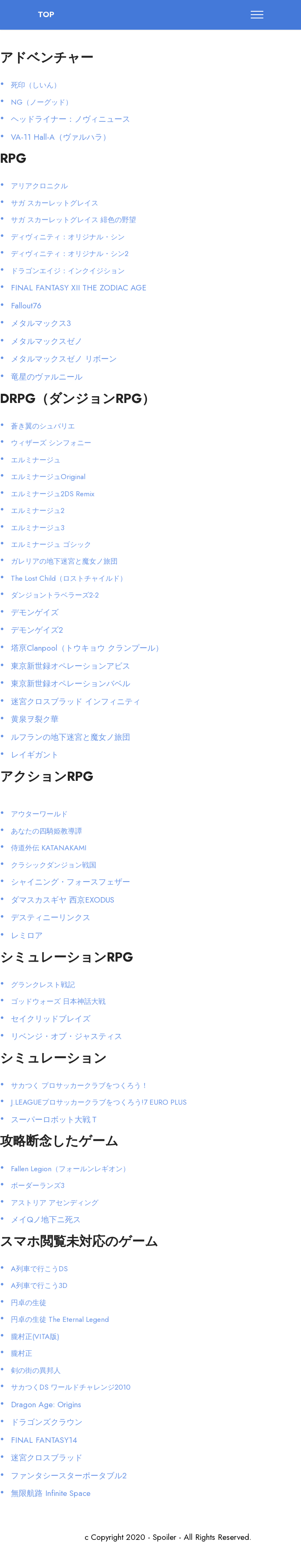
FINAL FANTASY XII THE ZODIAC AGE (79, 287)
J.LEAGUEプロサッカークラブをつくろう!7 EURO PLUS (99, 1102)
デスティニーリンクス (50, 917)
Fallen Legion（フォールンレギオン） (70, 1168)
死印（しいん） (36, 85)
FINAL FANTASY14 (44, 1440)
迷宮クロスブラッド (46, 1457)
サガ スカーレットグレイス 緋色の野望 (73, 219)
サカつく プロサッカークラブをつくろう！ (79, 1085)
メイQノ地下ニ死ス (46, 1219)
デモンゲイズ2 (37, 630)
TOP (46, 15)
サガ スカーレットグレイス (54, 203)
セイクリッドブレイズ (50, 1018)
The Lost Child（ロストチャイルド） (69, 578)
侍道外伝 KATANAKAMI (49, 847)
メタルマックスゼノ (46, 341)
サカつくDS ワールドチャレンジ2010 (71, 1387)
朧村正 (21, 1353)
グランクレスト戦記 (43, 984)
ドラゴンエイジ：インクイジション (68, 270)
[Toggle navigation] (257, 14)
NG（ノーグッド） (41, 102)
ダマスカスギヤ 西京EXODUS (62, 900)
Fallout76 (26, 305)
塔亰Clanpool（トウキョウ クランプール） (87, 648)
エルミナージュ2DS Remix (52, 493)
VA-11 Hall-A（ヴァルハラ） (61, 137)
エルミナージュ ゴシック (51, 544)
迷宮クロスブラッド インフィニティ (76, 701)
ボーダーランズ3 (37, 1185)
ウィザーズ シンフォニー (51, 442)
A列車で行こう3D (39, 1285)
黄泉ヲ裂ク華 (35, 719)
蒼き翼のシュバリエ (43, 426)
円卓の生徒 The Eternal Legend (60, 1319)
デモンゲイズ (35, 612)
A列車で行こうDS (39, 1268)
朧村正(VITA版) (35, 1336)
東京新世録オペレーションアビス (70, 666)
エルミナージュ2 (37, 510)
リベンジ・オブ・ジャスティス (66, 1036)
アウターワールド (39, 813)
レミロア (27, 935)
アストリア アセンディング (54, 1202)
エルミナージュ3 (37, 527)
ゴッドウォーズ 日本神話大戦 (58, 1001)
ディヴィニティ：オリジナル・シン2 (70, 253)
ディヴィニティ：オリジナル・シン (68, 236)
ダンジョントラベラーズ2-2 (55, 595)
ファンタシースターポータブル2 (69, 1475)
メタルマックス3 (41, 323)
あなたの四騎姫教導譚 (46, 831)
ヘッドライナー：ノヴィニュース (70, 119)
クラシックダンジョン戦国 (53, 864)
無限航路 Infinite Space (50, 1493)
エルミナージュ (36, 459)
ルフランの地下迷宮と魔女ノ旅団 (70, 737)
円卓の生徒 (28, 1302)
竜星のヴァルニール (46, 376)
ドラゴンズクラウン (46, 1422)
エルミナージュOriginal (48, 476)
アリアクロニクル (39, 185)
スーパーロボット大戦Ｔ (54, 1119)
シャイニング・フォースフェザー (70, 882)
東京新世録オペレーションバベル (70, 683)
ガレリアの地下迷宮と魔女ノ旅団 (64, 561)
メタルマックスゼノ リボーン (64, 358)
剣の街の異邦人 (36, 1370)
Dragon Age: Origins (46, 1404)
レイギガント (35, 754)
